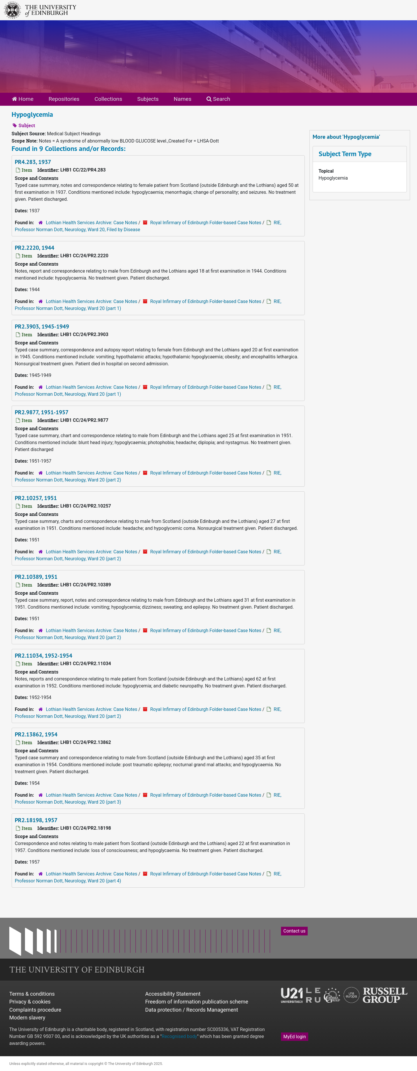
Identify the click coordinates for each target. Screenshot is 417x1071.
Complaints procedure (35, 1010)
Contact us (294, 931)
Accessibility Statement (173, 994)
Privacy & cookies (30, 1002)
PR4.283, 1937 (33, 162)
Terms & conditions (32, 994)
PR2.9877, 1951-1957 (41, 412)
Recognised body (179, 1036)
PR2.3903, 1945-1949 (42, 326)
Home (22, 99)
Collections (108, 99)
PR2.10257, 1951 (36, 498)
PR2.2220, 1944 (34, 247)
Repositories (63, 99)
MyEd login (294, 1036)
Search (218, 99)
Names (182, 99)
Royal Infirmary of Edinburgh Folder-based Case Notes (205, 222)
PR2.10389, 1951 (36, 577)
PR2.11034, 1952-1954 (43, 655)
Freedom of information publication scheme (196, 1002)
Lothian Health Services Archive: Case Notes (91, 222)
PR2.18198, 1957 (36, 820)
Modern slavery (27, 1018)
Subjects (148, 99)
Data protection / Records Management (191, 1010)
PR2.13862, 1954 (36, 734)
